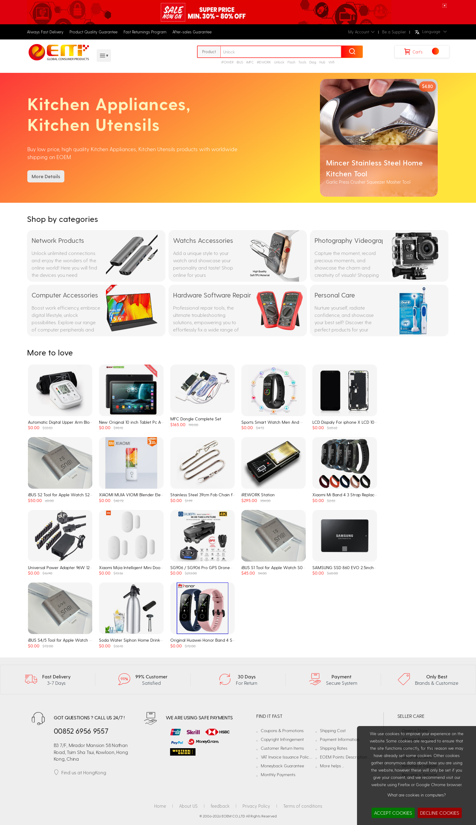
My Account (361, 31)
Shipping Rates (333, 748)
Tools (302, 62)
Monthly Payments (278, 774)
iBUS (239, 62)
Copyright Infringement (282, 739)
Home (160, 806)
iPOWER (227, 62)
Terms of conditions (302, 806)
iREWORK (264, 62)
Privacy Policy (256, 806)
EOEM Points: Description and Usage (354, 756)
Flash (291, 62)
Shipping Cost (333, 730)
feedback (220, 806)
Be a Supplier (394, 31)
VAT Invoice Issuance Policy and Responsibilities (304, 756)
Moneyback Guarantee (282, 765)
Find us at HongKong (80, 772)
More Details (46, 176)
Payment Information (339, 739)
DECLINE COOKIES (439, 813)
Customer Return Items (282, 748)
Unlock (279, 62)
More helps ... (332, 765)
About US (188, 806)
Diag (312, 62)
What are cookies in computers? (416, 795)
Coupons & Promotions (282, 730)
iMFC (250, 62)
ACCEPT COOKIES (393, 813)
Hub (322, 62)
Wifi (331, 62)
